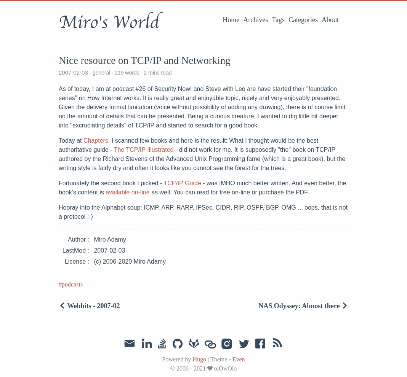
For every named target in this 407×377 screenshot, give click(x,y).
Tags (278, 20)
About (330, 20)
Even (238, 359)
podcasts (72, 284)
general (101, 73)
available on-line (128, 192)
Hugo (199, 359)
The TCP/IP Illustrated (144, 149)
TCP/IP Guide (182, 183)
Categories (303, 20)
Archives (255, 20)
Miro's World (109, 22)
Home (231, 20)
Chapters (95, 140)
